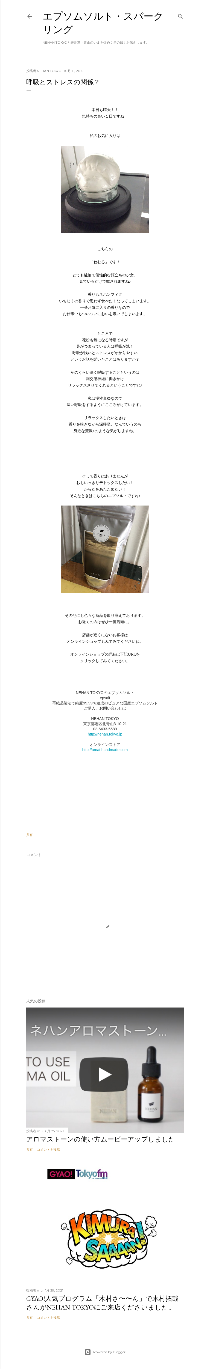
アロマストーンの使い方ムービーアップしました (100, 1139)
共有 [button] (29, 835)
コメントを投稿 (48, 1149)
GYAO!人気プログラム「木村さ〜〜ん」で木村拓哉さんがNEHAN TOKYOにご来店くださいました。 (102, 1302)
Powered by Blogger (105, 1352)
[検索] (180, 15)
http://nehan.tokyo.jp (105, 734)
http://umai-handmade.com (105, 750)
